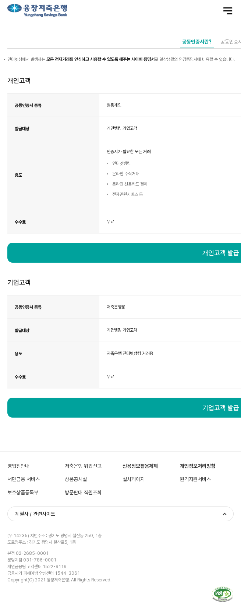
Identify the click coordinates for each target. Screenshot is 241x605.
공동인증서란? (197, 42)
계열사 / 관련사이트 (35, 515)
